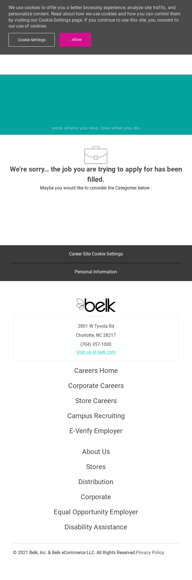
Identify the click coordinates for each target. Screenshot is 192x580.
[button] (32, 40)
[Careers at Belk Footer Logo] (96, 304)
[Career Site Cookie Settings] (96, 254)
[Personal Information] (96, 272)
